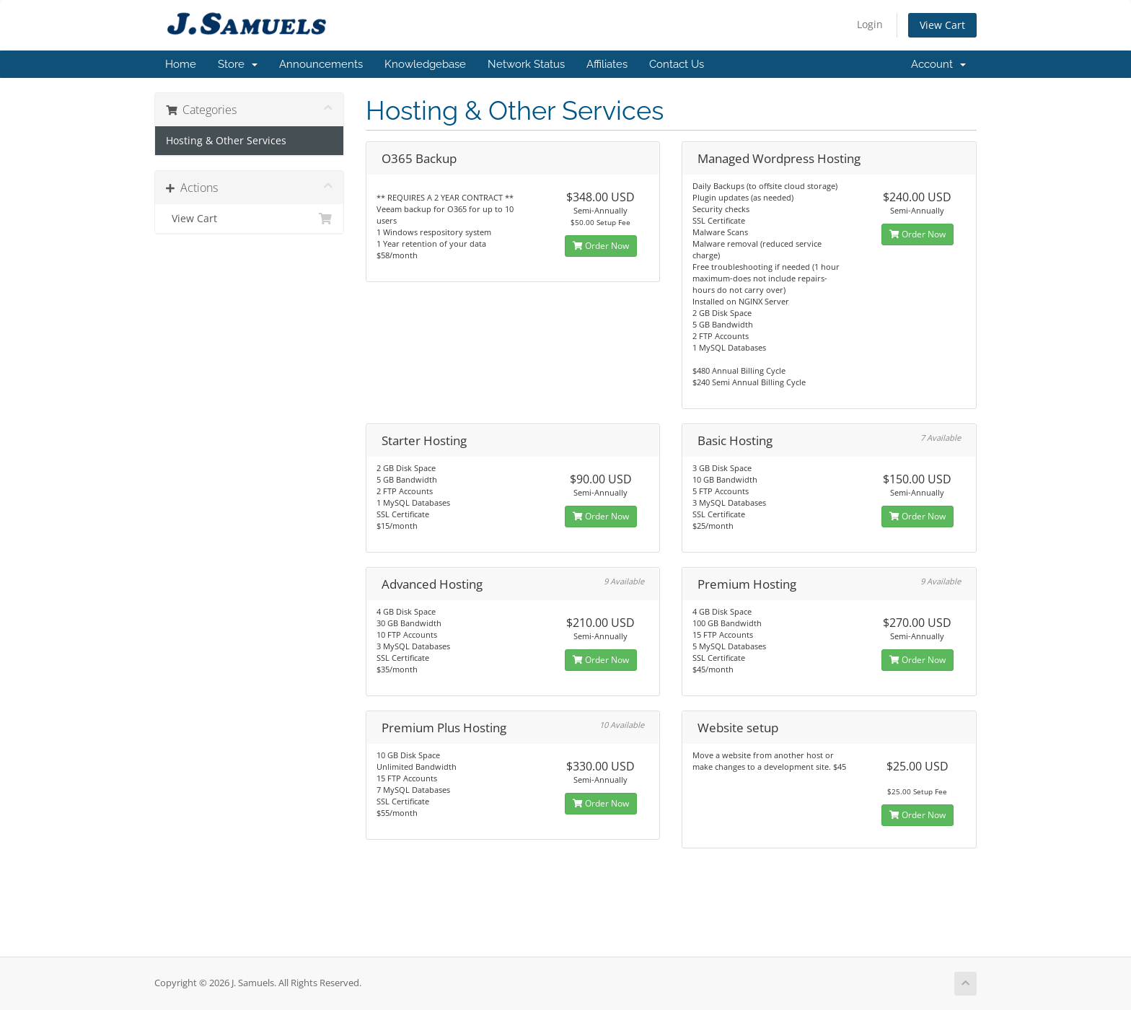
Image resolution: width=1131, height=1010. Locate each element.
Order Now (601, 246)
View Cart (942, 25)
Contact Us (676, 64)
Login (870, 24)
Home (180, 64)
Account (938, 64)
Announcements (321, 64)
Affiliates (607, 64)
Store (238, 64)
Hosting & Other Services (226, 140)
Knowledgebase (425, 64)
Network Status (526, 64)
